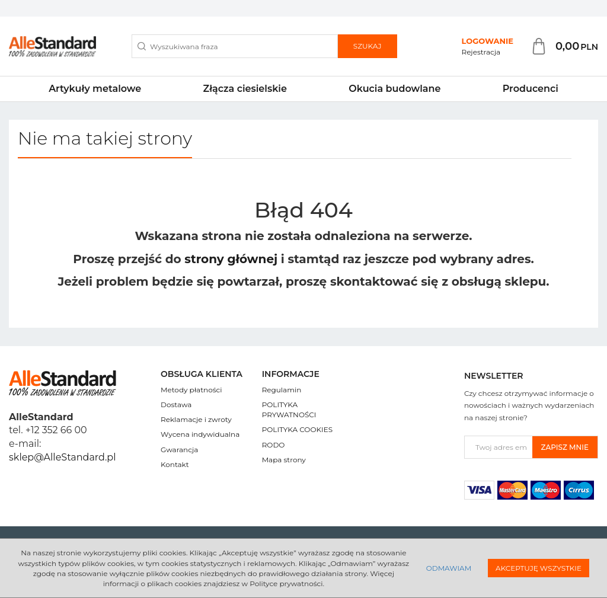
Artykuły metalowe (95, 88)
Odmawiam (448, 568)
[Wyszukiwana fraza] (235, 46)
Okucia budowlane (394, 88)
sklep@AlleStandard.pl (62, 457)
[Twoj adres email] (498, 447)
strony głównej (230, 259)
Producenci (530, 88)
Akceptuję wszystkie (539, 568)
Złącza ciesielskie (245, 88)
